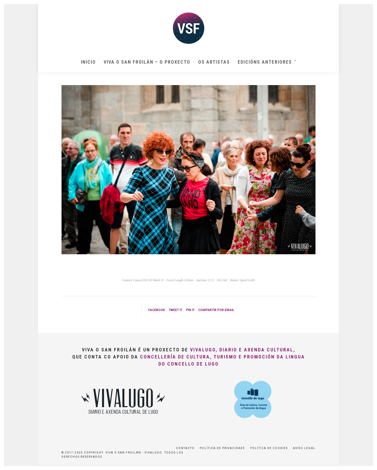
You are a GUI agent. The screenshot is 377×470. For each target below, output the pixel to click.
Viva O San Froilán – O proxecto (147, 62)
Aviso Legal (304, 448)
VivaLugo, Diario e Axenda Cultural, (242, 349)
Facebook (156, 310)
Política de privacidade (222, 448)
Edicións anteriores (265, 62)
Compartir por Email (216, 310)
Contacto (185, 448)
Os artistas (214, 62)
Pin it (190, 310)
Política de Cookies (269, 448)
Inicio (88, 62)
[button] (365, 7)
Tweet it (175, 310)
